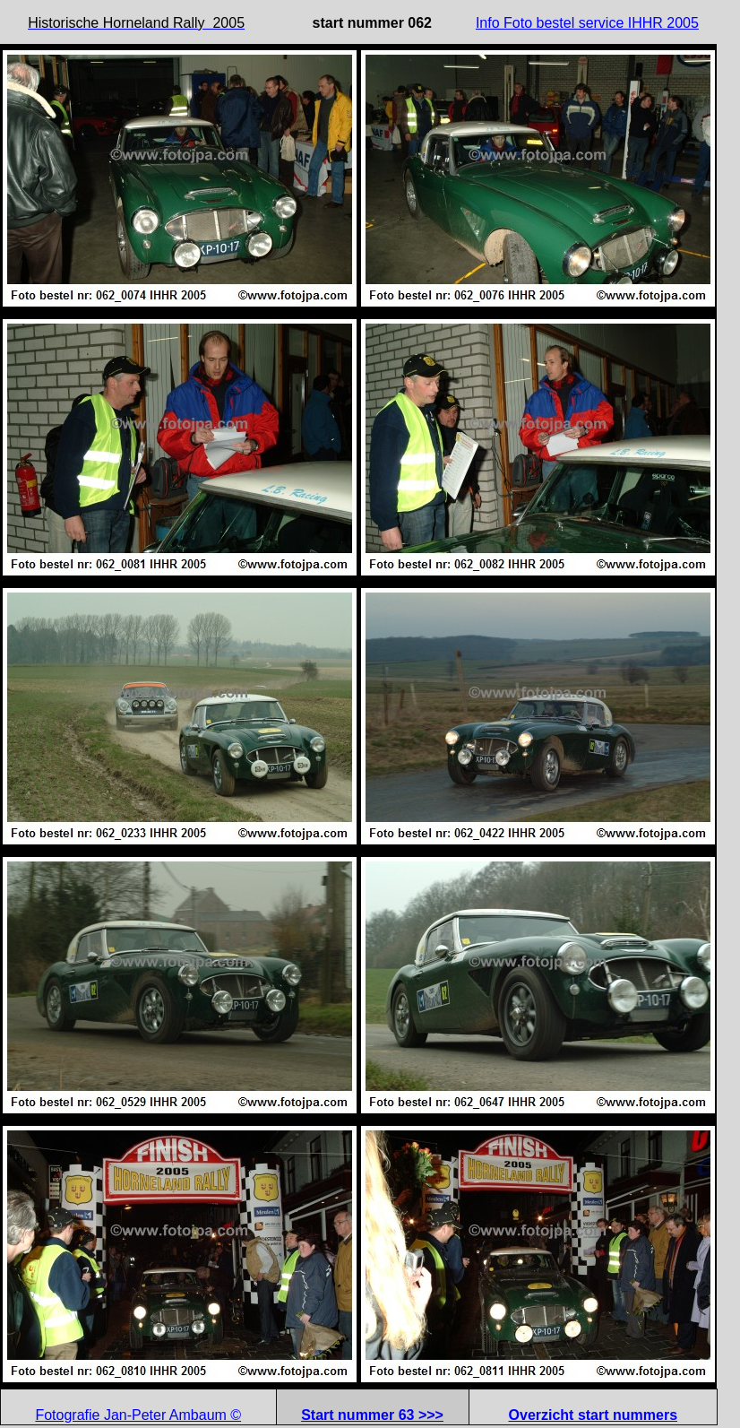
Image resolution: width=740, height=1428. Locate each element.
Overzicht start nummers (593, 1415)
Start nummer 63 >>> (372, 1415)
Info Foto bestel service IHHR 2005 (587, 22)
